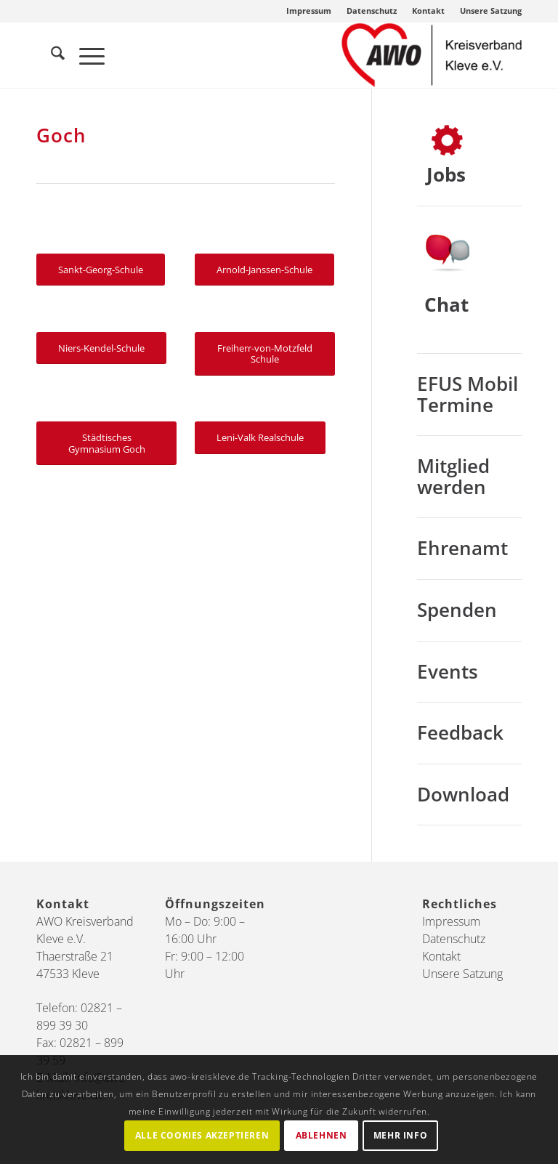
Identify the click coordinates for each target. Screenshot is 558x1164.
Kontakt (428, 10)
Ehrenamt (462, 548)
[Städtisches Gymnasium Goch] (106, 443)
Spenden (457, 610)
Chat (446, 304)
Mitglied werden (453, 476)
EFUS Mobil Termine (467, 394)
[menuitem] (309, 11)
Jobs (446, 174)
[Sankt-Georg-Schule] (100, 270)
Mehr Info (400, 1135)
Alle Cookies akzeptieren (202, 1135)
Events (447, 671)
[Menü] (85, 55)
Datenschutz (372, 10)
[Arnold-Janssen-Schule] (264, 270)
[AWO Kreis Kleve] (431, 55)
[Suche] (50, 55)
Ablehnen (321, 1135)
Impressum (308, 10)
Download (463, 794)
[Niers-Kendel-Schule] (101, 348)
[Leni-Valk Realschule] (260, 437)
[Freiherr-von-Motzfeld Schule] (265, 354)
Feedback (460, 732)
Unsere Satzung (491, 10)
